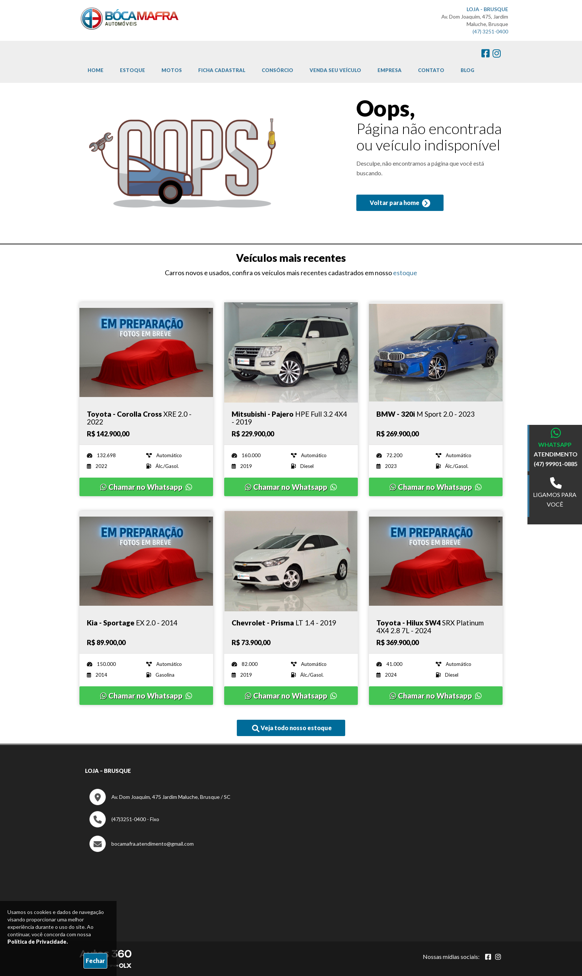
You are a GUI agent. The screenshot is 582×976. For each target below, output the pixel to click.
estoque (405, 273)
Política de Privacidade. (37, 941)
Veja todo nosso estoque (292, 728)
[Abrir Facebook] (488, 957)
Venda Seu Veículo (335, 70)
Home (96, 70)
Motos (171, 70)
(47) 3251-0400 (490, 31)
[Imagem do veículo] (146, 352)
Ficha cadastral (221, 70)
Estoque (132, 70)
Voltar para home (400, 203)
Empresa (389, 70)
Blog (467, 70)
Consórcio (277, 70)
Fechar (95, 960)
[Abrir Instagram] (498, 957)
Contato (431, 70)
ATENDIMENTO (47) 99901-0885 (556, 458)
